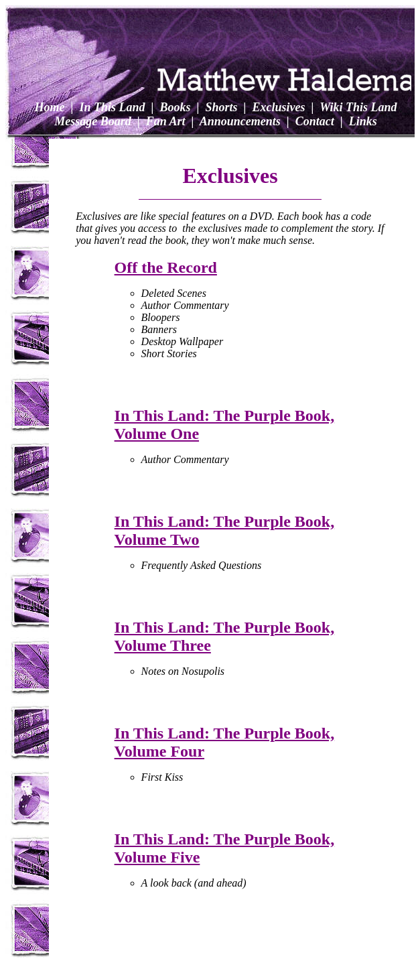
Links (361, 121)
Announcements (239, 121)
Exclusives (277, 107)
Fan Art (164, 121)
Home (50, 107)
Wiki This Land (357, 107)
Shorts (220, 107)
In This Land (110, 107)
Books (174, 107)
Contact (313, 121)
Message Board (92, 121)
